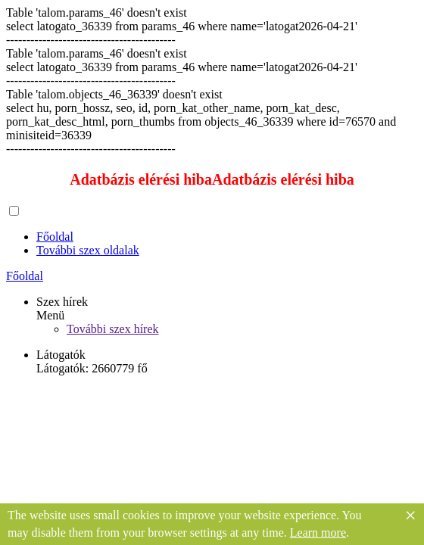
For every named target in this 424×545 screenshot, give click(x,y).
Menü (50, 315)
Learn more (318, 532)
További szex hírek (113, 328)
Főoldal (54, 236)
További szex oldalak (87, 250)
